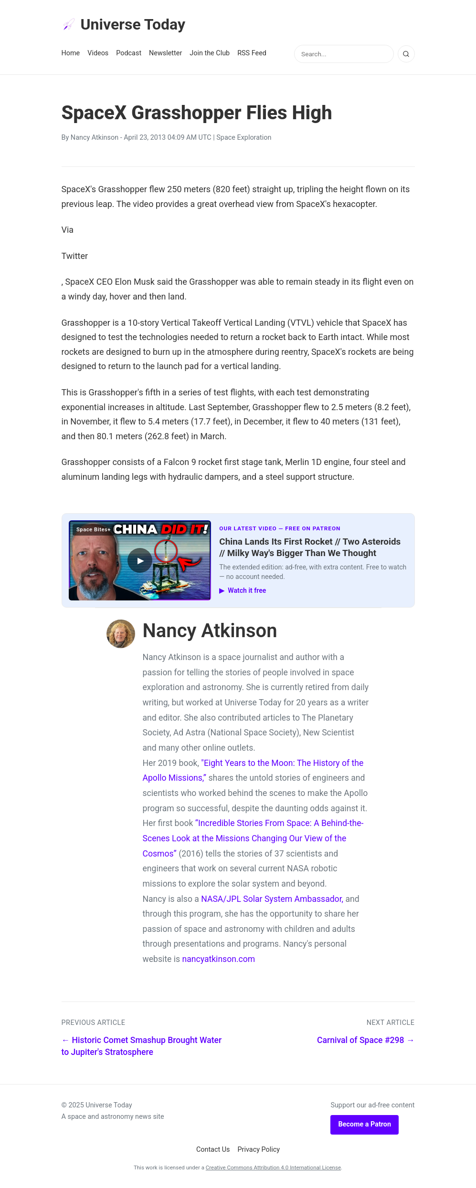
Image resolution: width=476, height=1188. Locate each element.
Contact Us (213, 1150)
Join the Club (210, 53)
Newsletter (165, 53)
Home (71, 53)
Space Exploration (243, 138)
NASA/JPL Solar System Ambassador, (272, 899)
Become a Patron (364, 1124)
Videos (97, 53)
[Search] (406, 53)
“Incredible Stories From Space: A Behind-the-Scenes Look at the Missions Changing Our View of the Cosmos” (253, 838)
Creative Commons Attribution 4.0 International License (273, 1167)
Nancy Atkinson (94, 138)
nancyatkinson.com (218, 959)
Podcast (128, 53)
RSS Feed (251, 53)
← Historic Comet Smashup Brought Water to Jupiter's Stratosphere (142, 1046)
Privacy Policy (259, 1150)
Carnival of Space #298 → (366, 1040)
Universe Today (124, 24)
